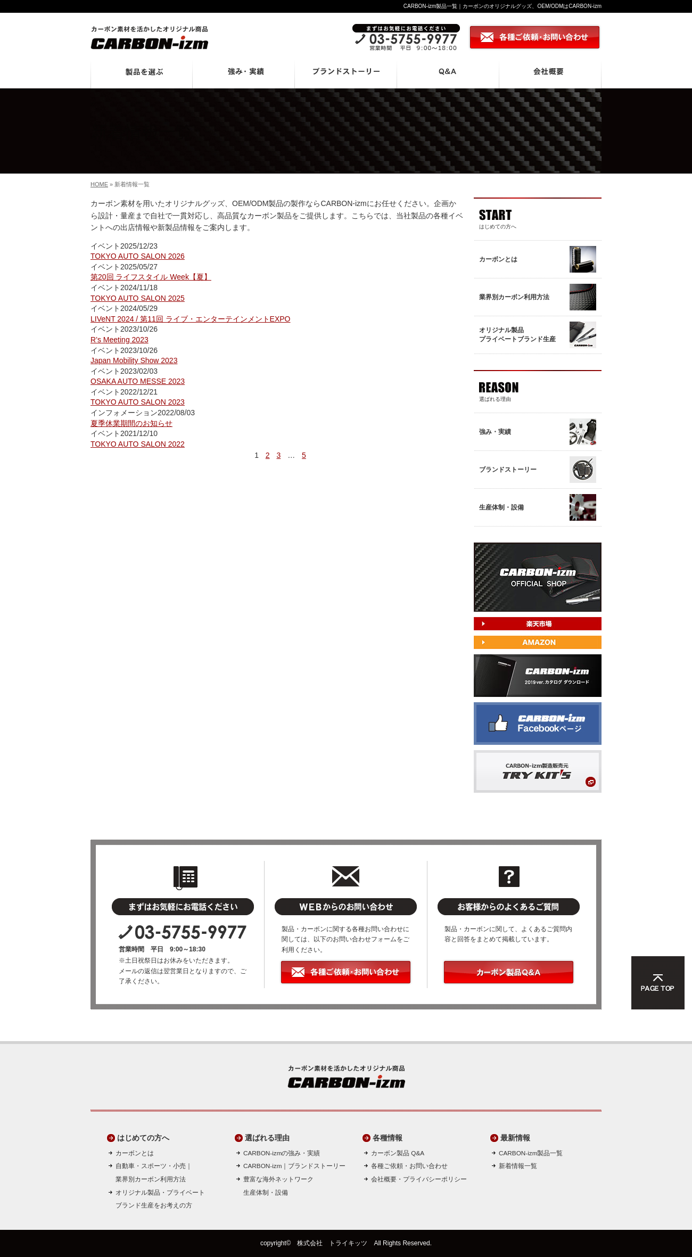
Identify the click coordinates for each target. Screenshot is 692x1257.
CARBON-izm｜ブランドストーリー (294, 1165)
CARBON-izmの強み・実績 (281, 1152)
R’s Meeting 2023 (119, 339)
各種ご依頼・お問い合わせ (409, 1165)
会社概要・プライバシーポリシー (419, 1179)
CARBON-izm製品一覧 (531, 1152)
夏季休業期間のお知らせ (131, 423)
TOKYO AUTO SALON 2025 (137, 298)
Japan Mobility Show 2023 (133, 360)
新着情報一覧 (518, 1165)
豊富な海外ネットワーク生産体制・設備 (278, 1186)
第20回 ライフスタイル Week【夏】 (150, 277)
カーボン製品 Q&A (397, 1152)
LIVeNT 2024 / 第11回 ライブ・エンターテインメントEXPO (190, 319)
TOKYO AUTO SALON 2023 (137, 402)
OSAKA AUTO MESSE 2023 (137, 381)
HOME (99, 184)
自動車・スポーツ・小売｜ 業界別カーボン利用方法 (154, 1172)
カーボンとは (135, 1152)
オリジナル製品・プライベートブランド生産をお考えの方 (160, 1199)
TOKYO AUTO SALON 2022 (137, 444)
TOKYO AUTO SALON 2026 (137, 256)
